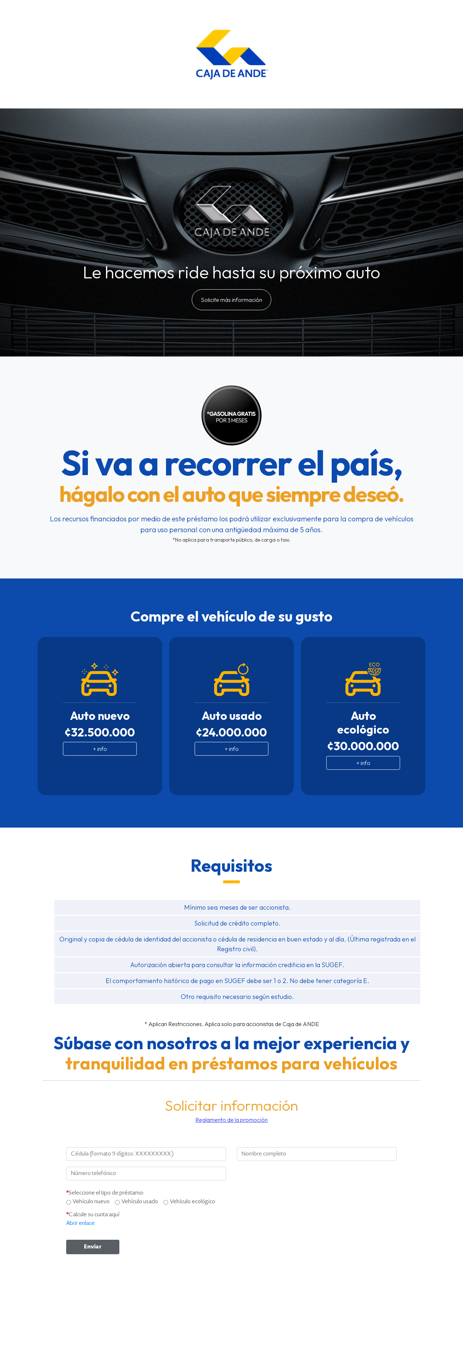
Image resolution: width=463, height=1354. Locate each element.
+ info (100, 748)
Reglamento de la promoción (231, 1119)
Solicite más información (231, 299)
